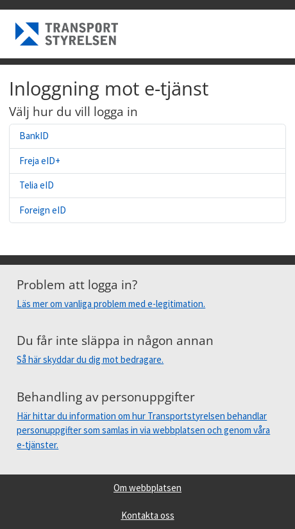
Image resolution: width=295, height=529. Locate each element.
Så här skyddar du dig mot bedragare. (90, 359)
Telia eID (36, 185)
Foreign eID (42, 210)
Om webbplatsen (147, 488)
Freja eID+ (39, 161)
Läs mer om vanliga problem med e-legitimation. (111, 304)
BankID (34, 136)
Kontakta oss (147, 515)
